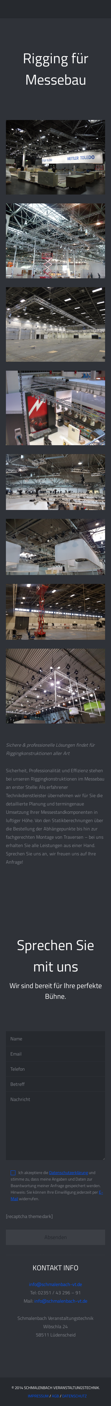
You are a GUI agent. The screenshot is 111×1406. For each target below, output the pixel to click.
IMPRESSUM (38, 1396)
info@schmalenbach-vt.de (55, 1284)
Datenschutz (74, 1396)
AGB (55, 1396)
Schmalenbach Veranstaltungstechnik (43, 9)
